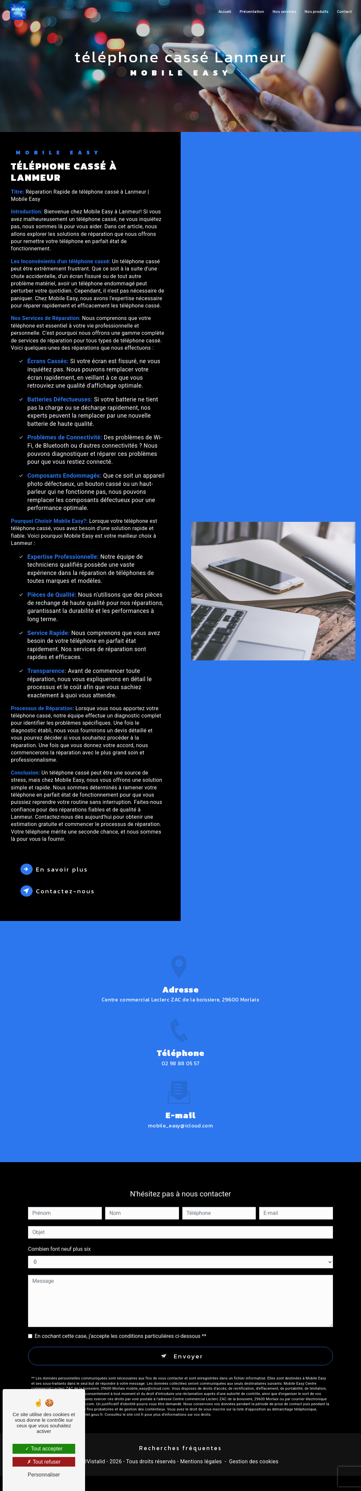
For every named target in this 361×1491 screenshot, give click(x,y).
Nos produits (316, 12)
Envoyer (188, 1347)
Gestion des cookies (254, 1462)
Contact (344, 12)
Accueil (224, 12)
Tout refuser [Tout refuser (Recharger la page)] (44, 1462)
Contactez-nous (59, 891)
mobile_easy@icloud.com (180, 1117)
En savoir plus (55, 869)
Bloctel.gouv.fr (90, 1407)
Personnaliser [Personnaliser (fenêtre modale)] (44, 1474)
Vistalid (96, 1462)
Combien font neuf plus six (59, 1241)
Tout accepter (43, 1448)
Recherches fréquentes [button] (180, 1448)
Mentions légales (201, 1462)
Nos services (284, 12)
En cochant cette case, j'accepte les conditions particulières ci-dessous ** (120, 1328)
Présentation (251, 12)
